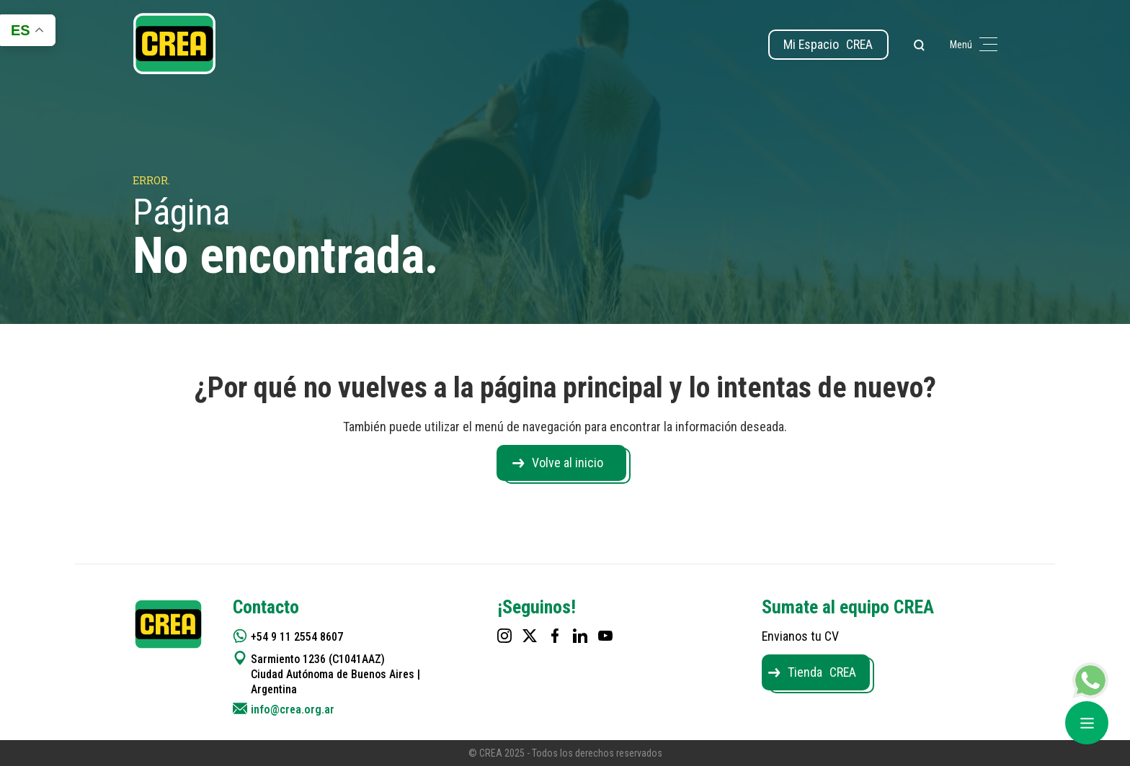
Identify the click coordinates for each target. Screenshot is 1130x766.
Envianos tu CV (801, 636)
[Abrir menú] (1086, 722)
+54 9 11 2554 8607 (298, 637)
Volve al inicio (567, 462)
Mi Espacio (827, 44)
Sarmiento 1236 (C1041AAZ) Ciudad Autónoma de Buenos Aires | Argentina (336, 674)
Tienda (822, 672)
